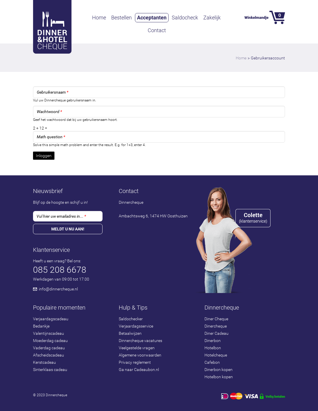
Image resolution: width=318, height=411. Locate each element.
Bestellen (121, 17)
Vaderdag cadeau (49, 347)
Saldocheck (185, 17)
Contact (157, 30)
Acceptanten (152, 17)
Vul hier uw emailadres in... (61, 216)
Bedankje (41, 326)
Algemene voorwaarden (140, 355)
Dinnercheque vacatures (140, 340)
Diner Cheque (216, 319)
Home (99, 17)
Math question (51, 136)
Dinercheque (215, 326)
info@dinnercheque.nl (58, 289)
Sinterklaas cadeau (50, 369)
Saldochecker (131, 319)
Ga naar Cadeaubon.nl (139, 369)
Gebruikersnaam (52, 92)
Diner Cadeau (216, 333)
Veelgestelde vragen (137, 347)
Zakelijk (212, 17)
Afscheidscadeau (48, 355)
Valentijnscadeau (48, 333)
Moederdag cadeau (50, 340)
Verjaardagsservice (136, 326)
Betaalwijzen (130, 333)
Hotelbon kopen (218, 376)
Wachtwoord (49, 111)
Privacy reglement (135, 362)
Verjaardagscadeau (50, 319)
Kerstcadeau (44, 362)
